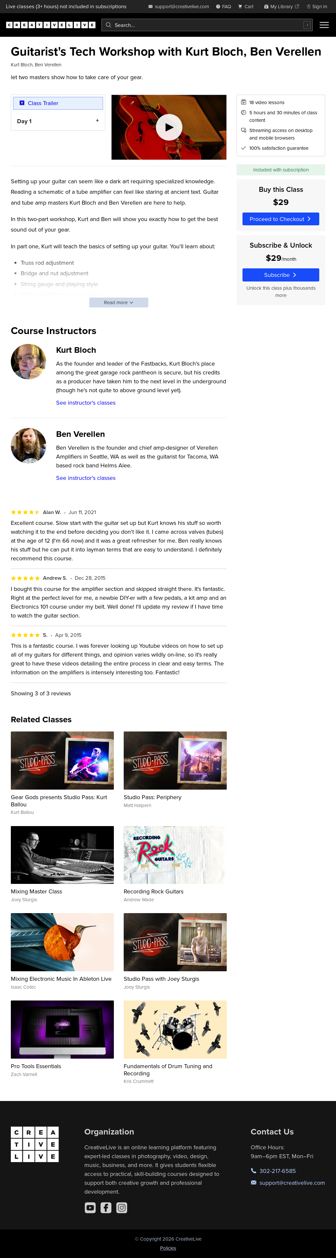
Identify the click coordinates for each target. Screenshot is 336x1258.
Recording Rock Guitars (153, 891)
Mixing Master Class (36, 891)
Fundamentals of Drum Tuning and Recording (168, 1069)
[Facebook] (106, 1208)
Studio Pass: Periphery (152, 797)
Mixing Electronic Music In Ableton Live (61, 979)
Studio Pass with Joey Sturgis (161, 979)
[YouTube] (90, 1208)
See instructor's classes (86, 402)
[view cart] (247, 6)
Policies (168, 1248)
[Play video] (169, 127)
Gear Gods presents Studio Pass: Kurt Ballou (59, 800)
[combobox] (207, 25)
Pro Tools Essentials (36, 1066)
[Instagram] (122, 1208)
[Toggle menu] (324, 25)
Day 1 (24, 121)
